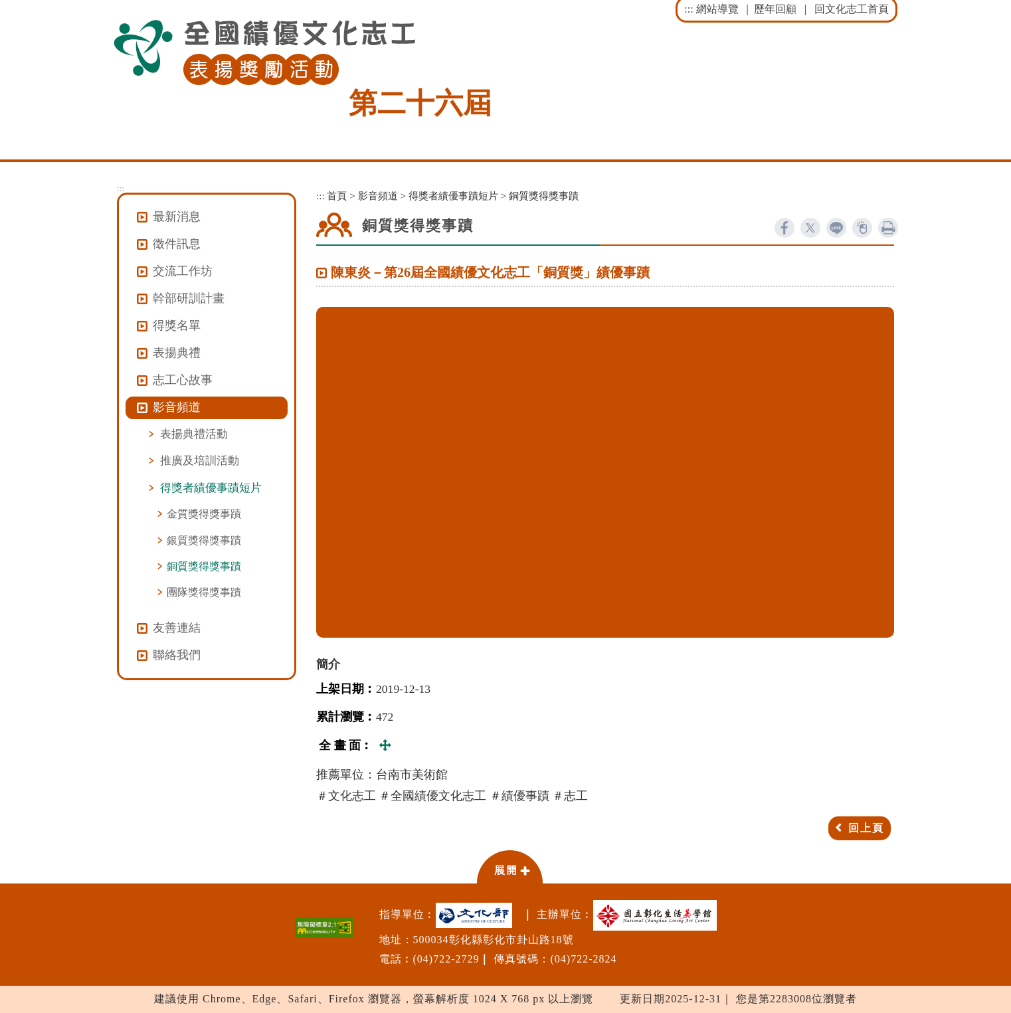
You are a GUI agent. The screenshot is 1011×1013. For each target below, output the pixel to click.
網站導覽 (717, 9)
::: (688, 9)
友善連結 (177, 627)
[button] (509, 866)
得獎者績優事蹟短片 (211, 487)
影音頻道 (378, 195)
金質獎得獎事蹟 (204, 513)
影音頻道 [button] (177, 407)
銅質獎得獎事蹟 (204, 566)
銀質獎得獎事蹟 (204, 540)
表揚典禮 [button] (177, 352)
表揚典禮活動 (194, 433)
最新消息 (177, 216)
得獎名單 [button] (177, 325)
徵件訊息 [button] (177, 243)
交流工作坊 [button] (183, 271)
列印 (888, 228)
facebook (784, 228)
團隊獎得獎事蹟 (204, 592)
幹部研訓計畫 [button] (189, 298)
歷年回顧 (775, 9)
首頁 (337, 195)
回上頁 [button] (866, 828)
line (836, 228)
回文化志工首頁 (851, 9)
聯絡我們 (177, 655)
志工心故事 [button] (183, 380)
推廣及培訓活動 (199, 460)
